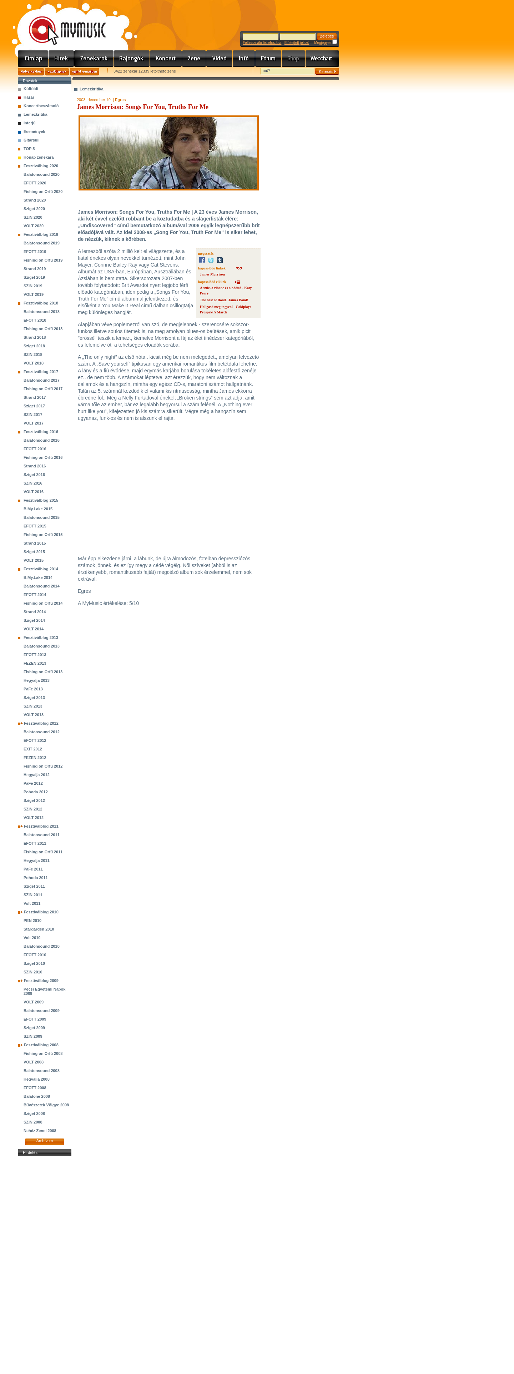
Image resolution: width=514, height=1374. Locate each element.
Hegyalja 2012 (37, 775)
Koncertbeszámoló (41, 106)
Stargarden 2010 (39, 929)
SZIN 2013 (33, 706)
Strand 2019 (35, 269)
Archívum (44, 1141)
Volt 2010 (32, 938)
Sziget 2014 (34, 620)
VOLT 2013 (34, 715)
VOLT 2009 (34, 1002)
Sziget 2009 (34, 1028)
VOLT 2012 (34, 817)
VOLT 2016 (34, 492)
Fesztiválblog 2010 (41, 912)
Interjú (30, 123)
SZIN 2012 (33, 809)
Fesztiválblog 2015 (41, 500)
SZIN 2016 (33, 483)
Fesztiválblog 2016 (41, 432)
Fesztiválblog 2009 (41, 980)
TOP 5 (29, 149)
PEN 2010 (32, 920)
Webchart (322, 58)
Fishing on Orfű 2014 (43, 603)
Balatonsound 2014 (42, 586)
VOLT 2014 (34, 629)
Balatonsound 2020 (42, 174)
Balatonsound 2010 (42, 946)
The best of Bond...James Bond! (224, 300)
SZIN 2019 (33, 286)
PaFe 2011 (33, 869)
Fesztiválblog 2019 (41, 234)
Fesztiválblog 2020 (41, 166)
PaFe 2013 (33, 689)
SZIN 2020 (33, 217)
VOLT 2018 (34, 363)
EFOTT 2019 (35, 251)
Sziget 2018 (34, 346)
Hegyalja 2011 (37, 860)
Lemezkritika (35, 114)
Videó (219, 58)
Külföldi (31, 88)
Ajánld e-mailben (84, 71)
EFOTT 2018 (35, 320)
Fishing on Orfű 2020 (43, 191)
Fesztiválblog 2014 (41, 569)
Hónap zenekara (39, 157)
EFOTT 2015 (35, 526)
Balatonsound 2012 (42, 732)
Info (244, 58)
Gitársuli (32, 140)
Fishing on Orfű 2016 (43, 457)
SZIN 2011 (33, 895)
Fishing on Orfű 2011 (43, 852)
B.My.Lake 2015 (38, 509)
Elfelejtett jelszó (296, 43)
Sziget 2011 (34, 886)
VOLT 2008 (34, 1062)
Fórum (268, 58)
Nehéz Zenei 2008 (40, 1131)
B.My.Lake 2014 (38, 577)
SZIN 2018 (33, 354)
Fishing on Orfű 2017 (43, 389)
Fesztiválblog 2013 (41, 637)
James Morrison (212, 274)
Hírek (61, 58)
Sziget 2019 (34, 277)
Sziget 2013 (34, 697)
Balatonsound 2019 (42, 243)
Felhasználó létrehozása (262, 43)
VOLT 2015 (34, 560)
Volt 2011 (32, 903)
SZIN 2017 (33, 414)
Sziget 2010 (34, 963)
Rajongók (132, 58)
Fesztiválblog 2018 (41, 303)
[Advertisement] (44, 1265)
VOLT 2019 (34, 294)
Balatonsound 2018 (42, 311)
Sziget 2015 (34, 552)
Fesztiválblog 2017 (41, 371)
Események (34, 131)
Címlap (33, 58)
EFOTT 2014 (35, 594)
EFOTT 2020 (35, 183)
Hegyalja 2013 (37, 680)
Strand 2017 (35, 397)
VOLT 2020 (34, 226)
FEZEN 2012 (35, 757)
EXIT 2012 (33, 749)
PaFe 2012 (33, 783)
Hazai (29, 97)
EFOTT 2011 (35, 843)
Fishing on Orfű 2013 (43, 672)
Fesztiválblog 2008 (41, 1045)
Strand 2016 (35, 466)
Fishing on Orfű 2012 (43, 766)
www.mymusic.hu (61, 23)
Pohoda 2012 (36, 792)
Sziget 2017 (34, 406)
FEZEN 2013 (35, 663)
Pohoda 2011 (36, 878)
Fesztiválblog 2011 (41, 826)
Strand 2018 (35, 337)
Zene (194, 58)
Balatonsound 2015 (42, 517)
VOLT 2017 (34, 423)
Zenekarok (94, 58)
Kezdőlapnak (57, 71)
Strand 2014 (35, 612)
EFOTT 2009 (35, 1019)
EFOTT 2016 (35, 449)
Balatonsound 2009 (42, 1010)
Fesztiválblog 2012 (41, 723)
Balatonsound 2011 (42, 835)
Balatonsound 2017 (42, 380)
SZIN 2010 (33, 972)
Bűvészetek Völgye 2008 (46, 1105)
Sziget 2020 (34, 209)
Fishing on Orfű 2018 (43, 329)
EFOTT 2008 (35, 1088)
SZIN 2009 (33, 1036)
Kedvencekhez (31, 71)
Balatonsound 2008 (42, 1070)
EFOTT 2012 (35, 740)
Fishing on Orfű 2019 (43, 260)
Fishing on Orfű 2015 (43, 534)
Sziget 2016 (34, 474)
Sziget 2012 (34, 800)
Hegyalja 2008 (37, 1079)
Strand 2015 (35, 543)
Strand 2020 (35, 200)
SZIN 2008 (33, 1122)
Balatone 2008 (37, 1096)
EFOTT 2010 (35, 955)
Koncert (166, 58)
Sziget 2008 (34, 1113)
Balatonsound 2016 (42, 440)
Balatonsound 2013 (42, 646)
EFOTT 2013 (35, 655)
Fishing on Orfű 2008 (43, 1053)
